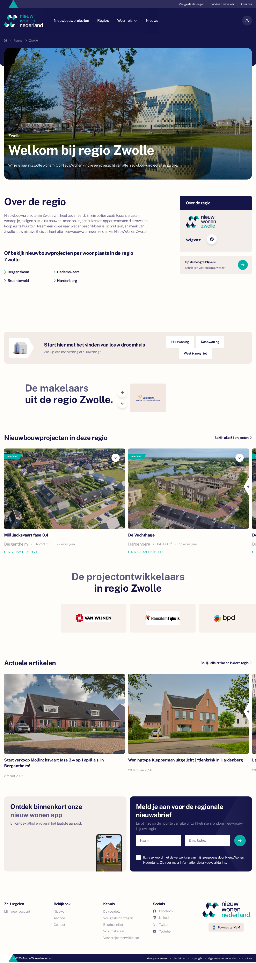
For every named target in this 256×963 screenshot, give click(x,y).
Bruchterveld (16, 280)
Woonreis (128, 20)
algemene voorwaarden (222, 958)
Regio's (104, 20)
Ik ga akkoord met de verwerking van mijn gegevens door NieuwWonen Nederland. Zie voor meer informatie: (193, 860)
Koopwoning (210, 342)
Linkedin (162, 918)
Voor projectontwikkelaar (121, 938)
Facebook (163, 911)
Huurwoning (180, 342)
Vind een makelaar (222, 4)
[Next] (248, 486)
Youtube (162, 931)
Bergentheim (16, 272)
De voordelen (112, 911)
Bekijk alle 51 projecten (233, 438)
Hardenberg (65, 280)
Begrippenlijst (113, 925)
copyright (197, 958)
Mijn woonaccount (17, 911)
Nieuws (153, 20)
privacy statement (157, 958)
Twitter (161, 925)
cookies (247, 958)
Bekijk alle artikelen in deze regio (226, 663)
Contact (59, 925)
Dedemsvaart (66, 272)
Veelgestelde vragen (191, 4)
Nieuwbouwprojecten (72, 20)
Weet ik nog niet (195, 353)
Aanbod (59, 918)
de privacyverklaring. (212, 862)
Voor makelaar (113, 931)
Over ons (246, 4)
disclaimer (179, 958)
